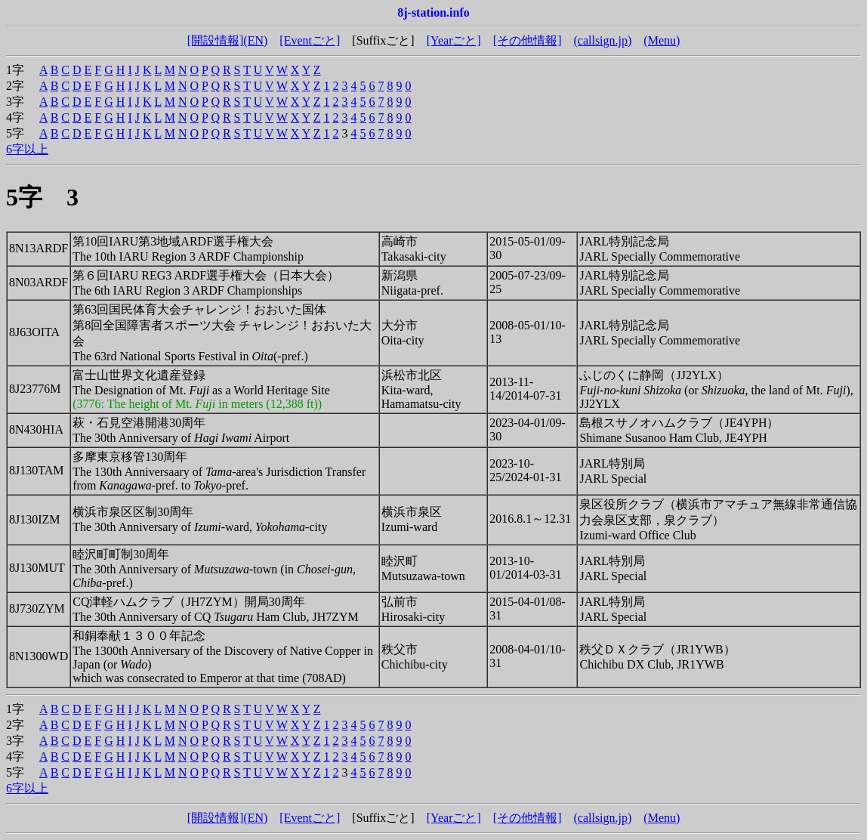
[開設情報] (215, 40)
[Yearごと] (454, 40)
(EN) (255, 40)
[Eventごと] (309, 40)
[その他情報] (527, 40)
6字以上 (27, 149)
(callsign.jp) (602, 40)
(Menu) (661, 40)
